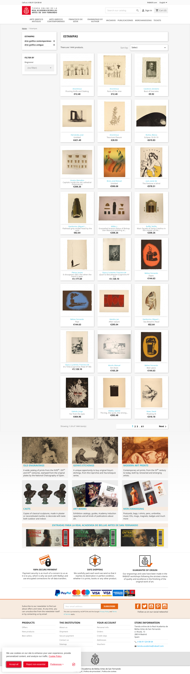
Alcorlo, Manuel (114, 365)
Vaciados (111, 20)
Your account (106, 622)
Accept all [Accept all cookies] (13, 664)
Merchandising (143, 20)
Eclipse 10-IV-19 (151, 137)
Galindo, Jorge (77, 411)
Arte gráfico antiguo (36, 20)
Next (163, 426)
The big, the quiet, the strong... (114, 413)
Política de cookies (109, 671)
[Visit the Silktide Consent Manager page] (74, 664)
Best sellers (27, 635)
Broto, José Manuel (114, 181)
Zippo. (151, 275)
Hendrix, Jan (114, 319)
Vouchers (101, 644)
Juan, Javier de (151, 181)
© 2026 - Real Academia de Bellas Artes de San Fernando (95, 668)
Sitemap (63, 644)
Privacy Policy (104, 611)
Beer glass (151, 367)
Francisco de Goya (75, 20)
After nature (114, 321)
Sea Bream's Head (151, 321)
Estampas (29, 36)
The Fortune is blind (151, 183)
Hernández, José (77, 135)
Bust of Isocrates (151, 91)
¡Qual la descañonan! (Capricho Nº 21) (114, 275)
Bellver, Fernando (151, 273)
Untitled (77, 137)
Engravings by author (95, 20)
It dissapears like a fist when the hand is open (77, 275)
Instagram (165, 606)
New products (28, 631)
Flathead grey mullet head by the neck (77, 229)
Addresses (101, 640)
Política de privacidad (92, 671)
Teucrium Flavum (114, 137)
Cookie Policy (55, 656)
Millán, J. (114, 226)
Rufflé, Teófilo (151, 226)
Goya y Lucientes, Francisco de (114, 272)
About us (63, 627)
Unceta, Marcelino (77, 180)
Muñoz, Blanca (151, 135)
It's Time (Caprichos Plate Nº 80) (77, 366)
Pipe (77, 321)
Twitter (144, 606)
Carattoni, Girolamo (151, 89)
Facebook (138, 606)
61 (142, 426)
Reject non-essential (35, 664)
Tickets (157, 20)
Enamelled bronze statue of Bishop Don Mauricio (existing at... (114, 229)
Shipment (63, 631)
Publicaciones (125, 20)
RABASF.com (150, 2)
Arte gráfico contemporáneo (56, 20)
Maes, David (151, 411)
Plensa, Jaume (77, 272)
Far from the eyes (77, 414)
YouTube (151, 606)
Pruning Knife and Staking (77, 91)
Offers (25, 627)
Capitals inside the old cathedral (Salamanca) (77, 183)
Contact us (64, 640)
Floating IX (151, 414)
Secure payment (66, 635)
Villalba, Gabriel (114, 411)
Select (149, 47)
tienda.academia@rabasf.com (150, 646)
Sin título (114, 367)
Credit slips (102, 635)
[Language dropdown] (164, 2)
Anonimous (77, 89)
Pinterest (158, 606)
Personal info (103, 627)
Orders (100, 631)
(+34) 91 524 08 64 (145, 641)
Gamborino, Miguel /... (77, 226)
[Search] (122, 10)
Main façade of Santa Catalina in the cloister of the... (151, 229)
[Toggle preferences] (57, 664)
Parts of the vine (114, 91)
